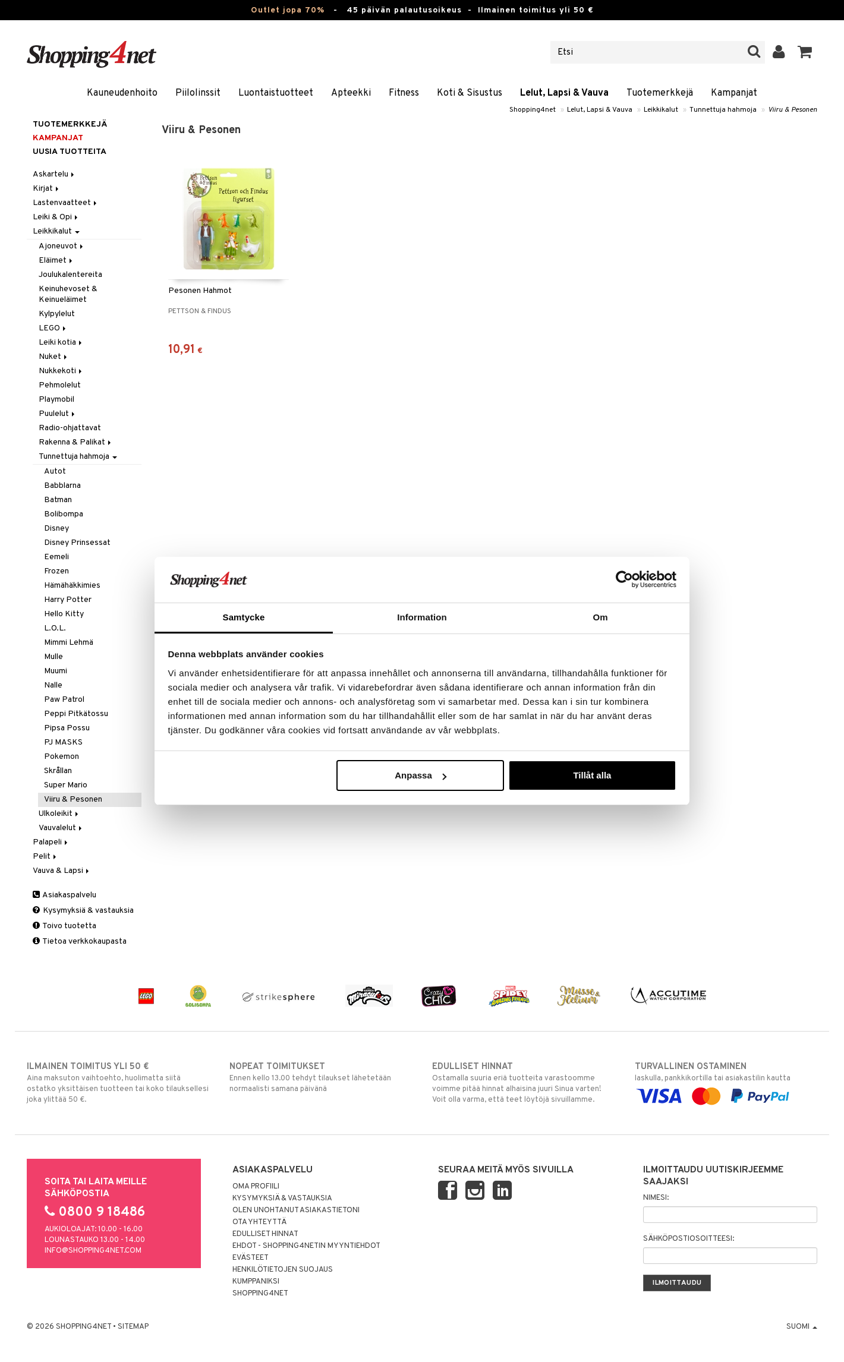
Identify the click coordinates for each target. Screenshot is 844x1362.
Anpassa (420, 775)
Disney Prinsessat (77, 543)
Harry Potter (68, 600)
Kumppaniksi (255, 1282)
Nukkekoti (61, 371)
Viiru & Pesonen (792, 110)
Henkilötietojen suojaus (282, 1270)
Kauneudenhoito (122, 93)
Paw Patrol (64, 700)
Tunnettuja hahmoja (723, 110)
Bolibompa (63, 514)
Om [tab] (600, 617)
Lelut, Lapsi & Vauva (564, 93)
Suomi (801, 1327)
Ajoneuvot (62, 246)
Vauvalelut (61, 828)
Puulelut (58, 414)
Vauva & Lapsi (62, 871)
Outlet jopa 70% (288, 10)
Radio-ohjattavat (70, 428)
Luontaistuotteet (275, 93)
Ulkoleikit (59, 814)
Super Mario (65, 785)
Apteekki (351, 93)
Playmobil (56, 400)
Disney (56, 529)
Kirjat (47, 189)
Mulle (53, 657)
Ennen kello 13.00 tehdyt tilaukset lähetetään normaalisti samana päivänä (320, 1077)
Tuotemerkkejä (659, 93)
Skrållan (58, 771)
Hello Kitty (64, 614)
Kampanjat (734, 93)
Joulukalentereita (70, 275)
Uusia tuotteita (69, 152)
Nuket (54, 357)
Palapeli (51, 842)
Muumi (55, 671)
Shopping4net (532, 110)
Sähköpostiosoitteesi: (688, 1239)
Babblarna (62, 486)
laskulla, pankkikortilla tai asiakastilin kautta (726, 1081)
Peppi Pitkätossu (76, 714)
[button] (805, 52)
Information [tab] (422, 617)
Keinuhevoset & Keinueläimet (68, 294)
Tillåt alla (592, 775)
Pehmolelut (60, 385)
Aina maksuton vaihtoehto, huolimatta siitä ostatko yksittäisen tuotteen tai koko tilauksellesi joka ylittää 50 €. (118, 1083)
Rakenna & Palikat (76, 442)
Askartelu (54, 174)
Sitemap (133, 1327)
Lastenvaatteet (66, 203)
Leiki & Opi (56, 217)
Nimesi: (656, 1198)
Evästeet (250, 1258)
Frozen (56, 571)
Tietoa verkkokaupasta (80, 942)
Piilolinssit (198, 93)
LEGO (53, 328)
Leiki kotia (61, 343)
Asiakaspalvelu (64, 895)
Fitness (404, 93)
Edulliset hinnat (265, 1234)
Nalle (53, 685)
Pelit (45, 857)
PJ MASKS (63, 742)
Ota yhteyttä (259, 1222)
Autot (55, 471)
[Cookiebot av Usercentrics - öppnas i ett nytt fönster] (624, 579)
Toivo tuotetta (64, 926)
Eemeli (56, 557)
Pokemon (61, 757)
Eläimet (56, 261)
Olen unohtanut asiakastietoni (296, 1210)
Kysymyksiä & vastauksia (83, 911)
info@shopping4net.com (93, 1251)
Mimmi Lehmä (68, 643)
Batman (58, 500)
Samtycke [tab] (244, 617)
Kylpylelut (57, 314)
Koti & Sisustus (469, 93)
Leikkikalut (661, 110)
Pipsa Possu (67, 728)
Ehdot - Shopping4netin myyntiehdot (306, 1246)
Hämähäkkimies (72, 586)
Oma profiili (255, 1186)
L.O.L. (55, 628)
